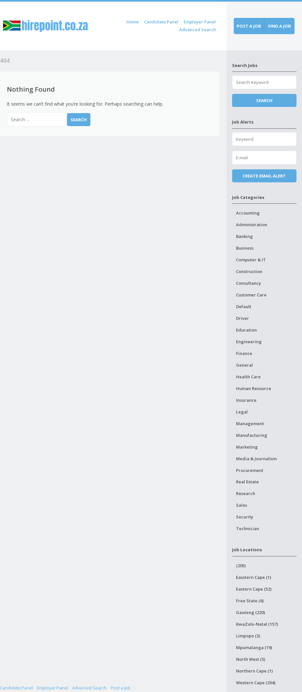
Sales (241, 505)
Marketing (247, 447)
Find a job (279, 26)
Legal (242, 412)
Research (245, 493)
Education (246, 330)
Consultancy (248, 283)
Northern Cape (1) (254, 671)
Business (245, 248)
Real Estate (247, 482)
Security (244, 517)
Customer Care (251, 295)
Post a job (249, 26)
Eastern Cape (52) (253, 589)
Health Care (248, 377)
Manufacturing (251, 435)
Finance (244, 353)
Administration (251, 225)
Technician (247, 528)
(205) (241, 565)
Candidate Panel (161, 22)
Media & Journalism (256, 459)
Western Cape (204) (255, 682)
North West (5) (250, 659)
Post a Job (120, 688)
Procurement (249, 470)
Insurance (246, 400)
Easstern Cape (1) (253, 577)
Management (250, 423)
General (244, 365)
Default (243, 306)
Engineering (249, 342)
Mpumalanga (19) (254, 647)
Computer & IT (251, 260)
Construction (249, 271)
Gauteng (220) (250, 612)
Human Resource (253, 388)
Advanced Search (197, 30)
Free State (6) (250, 601)
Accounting (248, 213)
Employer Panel (200, 22)
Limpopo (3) (248, 636)
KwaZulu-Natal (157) (257, 624)
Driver (242, 318)
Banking (244, 236)
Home (132, 22)
